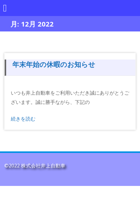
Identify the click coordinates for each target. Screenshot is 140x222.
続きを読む (23, 118)
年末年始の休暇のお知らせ (53, 64)
